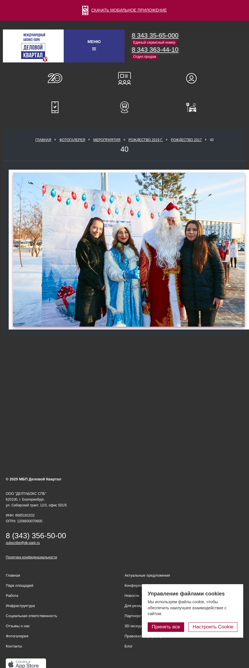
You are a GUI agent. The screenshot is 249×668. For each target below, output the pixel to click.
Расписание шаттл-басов (124, 107)
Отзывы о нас (18, 626)
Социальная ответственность (31, 616)
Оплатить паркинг (194, 107)
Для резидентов (194, 78)
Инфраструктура (20, 606)
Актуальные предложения (147, 575)
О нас (55, 78)
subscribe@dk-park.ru (23, 543)
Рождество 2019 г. (146, 140)
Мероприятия (106, 140)
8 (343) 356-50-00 (36, 536)
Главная (43, 140)
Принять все (166, 627)
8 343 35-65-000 (155, 35)
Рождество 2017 (186, 140)
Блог (128, 646)
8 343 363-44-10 (155, 49)
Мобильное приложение (55, 107)
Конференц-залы (124, 78)
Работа (12, 595)
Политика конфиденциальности (31, 557)
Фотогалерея (72, 140)
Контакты (14, 646)
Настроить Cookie (213, 627)
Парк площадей (19, 585)
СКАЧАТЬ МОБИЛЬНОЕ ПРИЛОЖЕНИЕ (124, 10)
